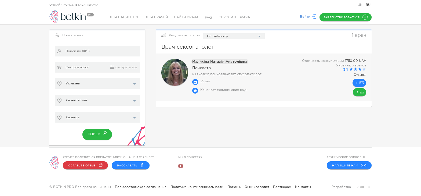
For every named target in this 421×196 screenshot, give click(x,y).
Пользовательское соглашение (140, 187)
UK (361, 5)
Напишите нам (349, 165)
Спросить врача (235, 17)
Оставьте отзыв (85, 165)
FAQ (209, 17)
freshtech (363, 187)
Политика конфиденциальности (196, 187)
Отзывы (360, 75)
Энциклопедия (257, 187)
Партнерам (282, 187)
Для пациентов (125, 17)
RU (368, 4)
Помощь (234, 187)
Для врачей (157, 17)
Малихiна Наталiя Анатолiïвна (217, 61)
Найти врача (187, 17)
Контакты (303, 187)
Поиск (97, 133)
